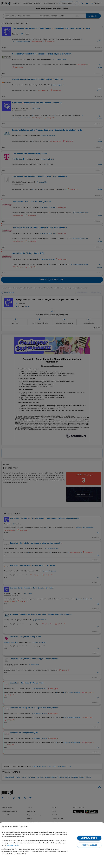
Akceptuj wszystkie (89, 838)
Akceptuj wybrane (89, 845)
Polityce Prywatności (12, 845)
